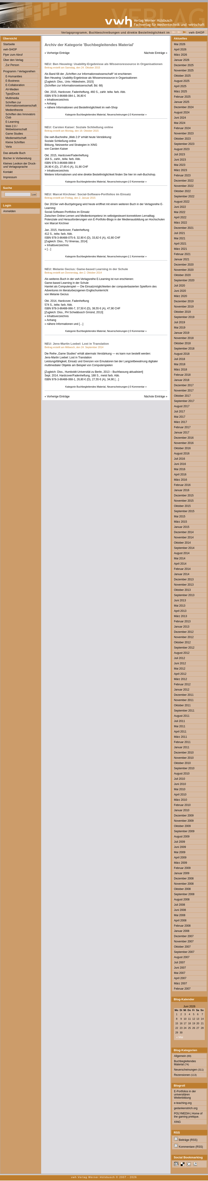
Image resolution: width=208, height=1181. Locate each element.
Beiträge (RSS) (185, 1140)
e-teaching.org (183, 1103)
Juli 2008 (179, 904)
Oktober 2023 (182, 138)
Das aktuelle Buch (14, 153)
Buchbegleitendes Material (91, 114)
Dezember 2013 (184, 579)
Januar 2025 (181, 102)
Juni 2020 (180, 290)
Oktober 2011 (182, 705)
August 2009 (181, 836)
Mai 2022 (179, 212)
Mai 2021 (179, 238)
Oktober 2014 (182, 542)
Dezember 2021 (184, 227)
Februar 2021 (182, 254)
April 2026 (180, 49)
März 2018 (180, 369)
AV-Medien (12, 89)
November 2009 (184, 820)
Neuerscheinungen (117, 114)
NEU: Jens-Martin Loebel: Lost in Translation (77, 343)
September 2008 (184, 894)
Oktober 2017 (182, 395)
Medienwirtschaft (15, 138)
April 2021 (180, 243)
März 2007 (180, 983)
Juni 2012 (180, 663)
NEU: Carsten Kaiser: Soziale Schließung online (79, 127)
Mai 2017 (179, 416)
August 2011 (181, 715)
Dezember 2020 (184, 264)
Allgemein (180, 1056)
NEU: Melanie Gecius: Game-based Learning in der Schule (86, 269)
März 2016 (180, 479)
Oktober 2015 (182, 506)
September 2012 (184, 647)
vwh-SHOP (197, 32)
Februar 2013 (182, 621)
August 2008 (181, 899)
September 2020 (184, 280)
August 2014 (181, 553)
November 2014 (184, 537)
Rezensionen (182, 1075)
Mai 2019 (179, 327)
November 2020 (184, 269)
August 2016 (181, 453)
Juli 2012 (179, 658)
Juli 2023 (179, 154)
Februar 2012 (182, 684)
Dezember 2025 (184, 65)
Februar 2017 (182, 427)
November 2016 (184, 443)
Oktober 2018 (182, 343)
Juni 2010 (180, 784)
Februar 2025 (182, 96)
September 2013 (184, 595)
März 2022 (180, 222)
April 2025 (180, 86)
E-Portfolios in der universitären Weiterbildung (185, 1094)
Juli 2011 (179, 721)
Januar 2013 (181, 626)
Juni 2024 (180, 117)
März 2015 (180, 521)
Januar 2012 (181, 689)
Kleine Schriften (15, 142)
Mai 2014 (179, 558)
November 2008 (184, 883)
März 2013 (180, 616)
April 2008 (180, 920)
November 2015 (184, 500)
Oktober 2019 (182, 311)
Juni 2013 (180, 600)
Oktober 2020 (182, 275)
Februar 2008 (182, 925)
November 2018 (184, 338)
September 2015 (184, 511)
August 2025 (181, 81)
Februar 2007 (182, 988)
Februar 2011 (182, 742)
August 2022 (181, 201)
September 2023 (184, 144)
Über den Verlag (13, 60)
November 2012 (184, 637)
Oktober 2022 (182, 191)
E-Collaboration (14, 85)
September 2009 (184, 831)
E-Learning (12, 121)
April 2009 (180, 857)
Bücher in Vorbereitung (17, 158)
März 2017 (180, 422)
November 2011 (184, 700)
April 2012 (180, 673)
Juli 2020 (179, 285)
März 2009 (180, 862)
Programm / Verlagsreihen (19, 71)
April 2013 (180, 611)
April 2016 (180, 474)
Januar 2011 (181, 747)
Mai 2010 (179, 789)
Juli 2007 (179, 962)
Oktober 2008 (182, 889)
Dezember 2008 (184, 878)
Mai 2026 (179, 44)
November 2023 (184, 133)
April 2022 (180, 217)
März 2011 (180, 736)
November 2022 (184, 186)
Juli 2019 (179, 322)
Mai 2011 (179, 726)
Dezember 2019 (184, 301)
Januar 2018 (181, 380)
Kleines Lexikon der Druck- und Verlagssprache (19, 165)
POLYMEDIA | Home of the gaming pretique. (188, 1115)
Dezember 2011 (184, 694)
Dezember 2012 (184, 632)
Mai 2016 (179, 469)
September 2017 (184, 401)
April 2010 (180, 794)
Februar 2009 (182, 868)
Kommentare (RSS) (188, 1146)
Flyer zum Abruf (13, 54)
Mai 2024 (179, 123)
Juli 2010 (179, 778)
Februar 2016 (182, 485)
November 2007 (184, 941)
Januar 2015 (181, 527)
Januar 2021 (181, 259)
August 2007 (181, 957)
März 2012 (180, 679)
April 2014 (180, 563)
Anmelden (9, 211)
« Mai (179, 1037)
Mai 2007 (179, 973)
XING (177, 1122)
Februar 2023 (182, 175)
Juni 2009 (180, 847)
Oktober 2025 (182, 75)
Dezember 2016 (184, 437)
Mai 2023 (179, 165)
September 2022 (184, 196)
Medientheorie (14, 110)
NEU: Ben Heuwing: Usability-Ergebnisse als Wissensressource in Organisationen (104, 64)
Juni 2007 (180, 967)
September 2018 (184, 348)
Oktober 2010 (182, 763)
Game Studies (14, 133)
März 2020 (180, 296)
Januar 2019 (181, 332)
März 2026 (180, 54)
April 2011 (180, 731)
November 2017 (184, 390)
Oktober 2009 (182, 826)
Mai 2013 (179, 605)
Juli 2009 (179, 841)
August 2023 (181, 149)
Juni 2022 (180, 207)
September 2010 (184, 768)
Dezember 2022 (184, 180)
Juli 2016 (179, 458)
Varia (8, 146)
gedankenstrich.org (185, 1108)
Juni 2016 (180, 464)
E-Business (12, 80)
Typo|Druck (12, 93)
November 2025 (184, 70)
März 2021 (180, 248)
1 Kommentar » (138, 256)
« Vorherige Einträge (57, 53)
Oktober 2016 (182, 448)
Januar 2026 (181, 60)
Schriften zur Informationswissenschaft (21, 104)
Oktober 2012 (182, 642)
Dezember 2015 (184, 495)
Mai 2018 (179, 364)
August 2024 (181, 112)
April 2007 (180, 978)
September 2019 (184, 317)
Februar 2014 (182, 569)
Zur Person (12, 65)
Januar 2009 (181, 873)
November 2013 (184, 584)
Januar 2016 (181, 490)
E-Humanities (13, 76)
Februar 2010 (182, 805)
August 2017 (181, 406)
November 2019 (184, 306)
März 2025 (180, 91)
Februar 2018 (182, 374)
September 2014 (184, 548)
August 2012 (181, 652)
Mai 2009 (179, 852)
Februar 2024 (182, 128)
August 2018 (181, 353)
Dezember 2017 (184, 385)
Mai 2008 (179, 915)
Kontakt (8, 172)
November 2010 (184, 757)
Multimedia (12, 98)
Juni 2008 (180, 910)
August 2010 (181, 773)
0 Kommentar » (138, 114)
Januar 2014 (181, 574)
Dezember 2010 (184, 752)
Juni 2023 (180, 159)
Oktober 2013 (182, 590)
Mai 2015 (179, 516)
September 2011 (184, 710)
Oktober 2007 (182, 946)
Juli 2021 (179, 233)
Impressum (10, 177)
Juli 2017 (179, 411)
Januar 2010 (181, 810)
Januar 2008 (181, 931)
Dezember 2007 (184, 936)
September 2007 (184, 952)
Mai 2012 (179, 668)
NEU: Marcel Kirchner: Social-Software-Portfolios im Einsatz (88, 194)
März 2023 (180, 170)
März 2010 (180, 799)
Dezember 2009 (184, 815)
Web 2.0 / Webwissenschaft (16, 128)
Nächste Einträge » (155, 53)
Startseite (9, 44)
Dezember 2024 (184, 107)
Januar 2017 (181, 432)
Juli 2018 (179, 359)
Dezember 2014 (184, 532)
